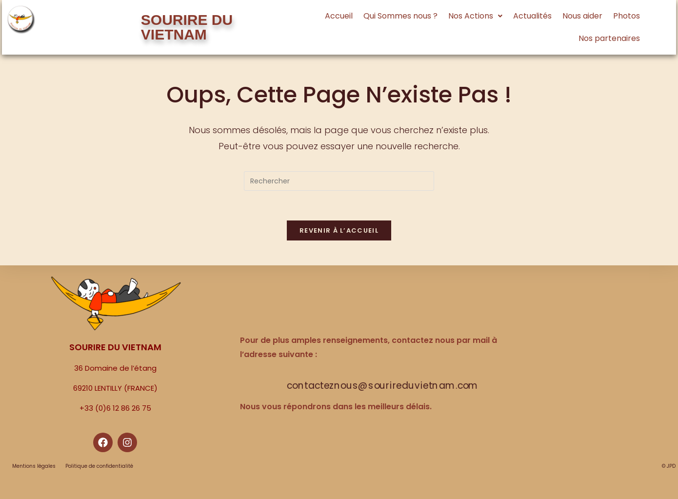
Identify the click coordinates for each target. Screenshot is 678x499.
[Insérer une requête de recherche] (339, 181)
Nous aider (582, 15)
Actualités (532, 15)
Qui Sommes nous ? (400, 15)
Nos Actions (475, 15)
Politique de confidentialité (99, 466)
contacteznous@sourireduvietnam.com (383, 386)
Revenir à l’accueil (339, 230)
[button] (475, 16)
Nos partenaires (609, 38)
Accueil (339, 15)
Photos (626, 15)
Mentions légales (34, 466)
